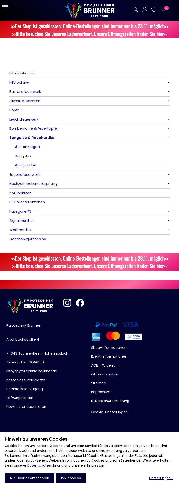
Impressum (96, 465)
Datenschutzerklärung (45, 465)
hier (160, 34)
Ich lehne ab (71, 478)
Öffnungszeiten (19, 397)
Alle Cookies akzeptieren (29, 478)
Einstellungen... (161, 478)
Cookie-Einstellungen (109, 411)
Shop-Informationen (109, 347)
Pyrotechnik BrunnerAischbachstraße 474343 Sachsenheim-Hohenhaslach (37, 339)
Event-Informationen (109, 356)
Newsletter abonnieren (26, 406)
